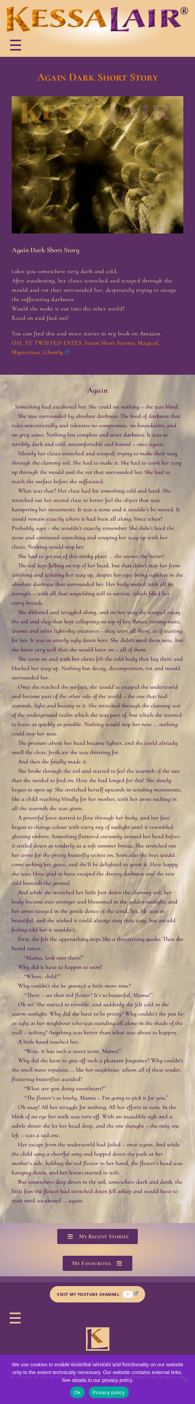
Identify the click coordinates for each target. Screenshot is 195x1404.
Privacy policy (109, 1392)
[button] (97, 1236)
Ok (77, 1392)
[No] (185, 1379)
